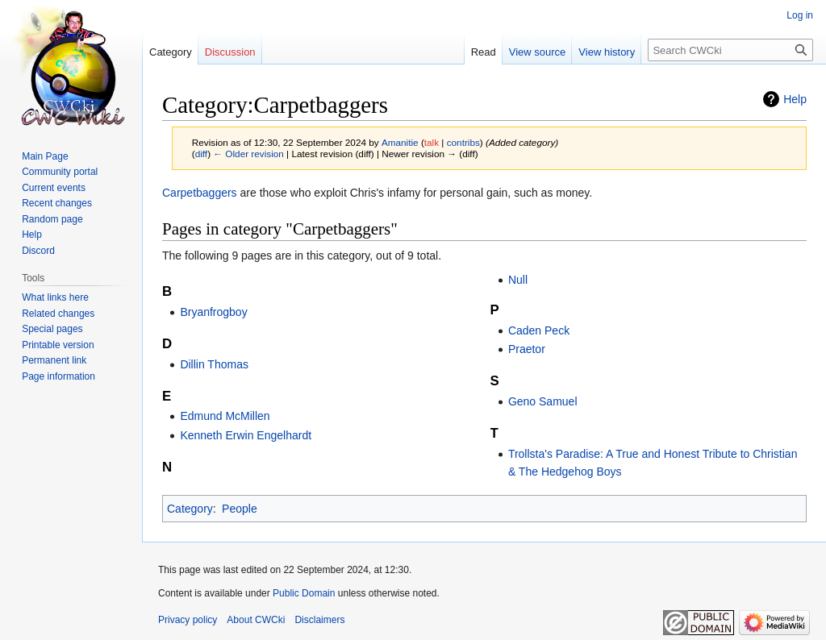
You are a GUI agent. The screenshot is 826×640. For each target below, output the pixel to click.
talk (431, 142)
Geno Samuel (543, 401)
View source (537, 52)
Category (190, 508)
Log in (799, 15)
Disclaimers (319, 619)
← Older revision (248, 153)
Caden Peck (538, 330)
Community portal (60, 171)
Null (518, 279)
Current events (54, 187)
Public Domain (304, 593)
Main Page (45, 156)
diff (201, 153)
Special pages (52, 329)
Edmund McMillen (224, 415)
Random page (52, 219)
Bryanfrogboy (213, 311)
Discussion (230, 52)
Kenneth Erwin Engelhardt (245, 435)
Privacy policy (187, 619)
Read (483, 52)
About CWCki (256, 619)
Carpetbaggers (199, 192)
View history (606, 52)
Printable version (58, 345)
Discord (38, 250)
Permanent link (54, 360)
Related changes (58, 313)
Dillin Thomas (214, 364)
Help (795, 99)
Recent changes (57, 203)
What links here (55, 297)
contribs (463, 142)
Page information (58, 376)
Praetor (526, 349)
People (239, 508)
